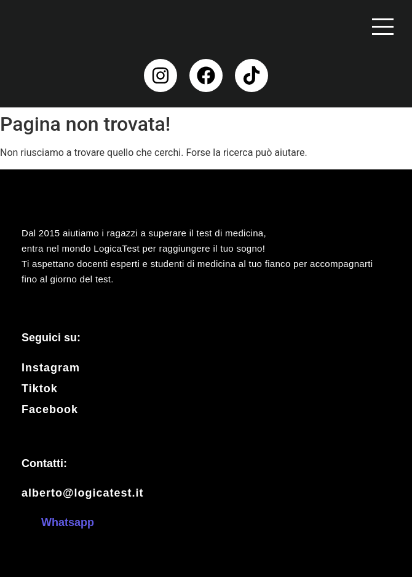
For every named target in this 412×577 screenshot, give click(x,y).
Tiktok (40, 388)
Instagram (51, 368)
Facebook (50, 409)
